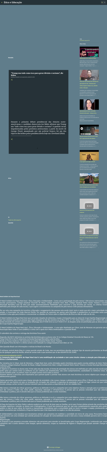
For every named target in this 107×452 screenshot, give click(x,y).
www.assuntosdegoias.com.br (11, 355)
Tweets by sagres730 (85, 40)
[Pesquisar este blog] (99, 2)
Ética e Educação (13, 2)
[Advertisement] (38, 45)
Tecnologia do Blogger (53, 447)
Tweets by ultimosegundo (14, 220)
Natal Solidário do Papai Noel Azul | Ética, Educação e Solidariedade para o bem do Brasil (89, 237)
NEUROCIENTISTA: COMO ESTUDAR (88, 58)
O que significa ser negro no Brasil (87, 161)
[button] (12, 80)
